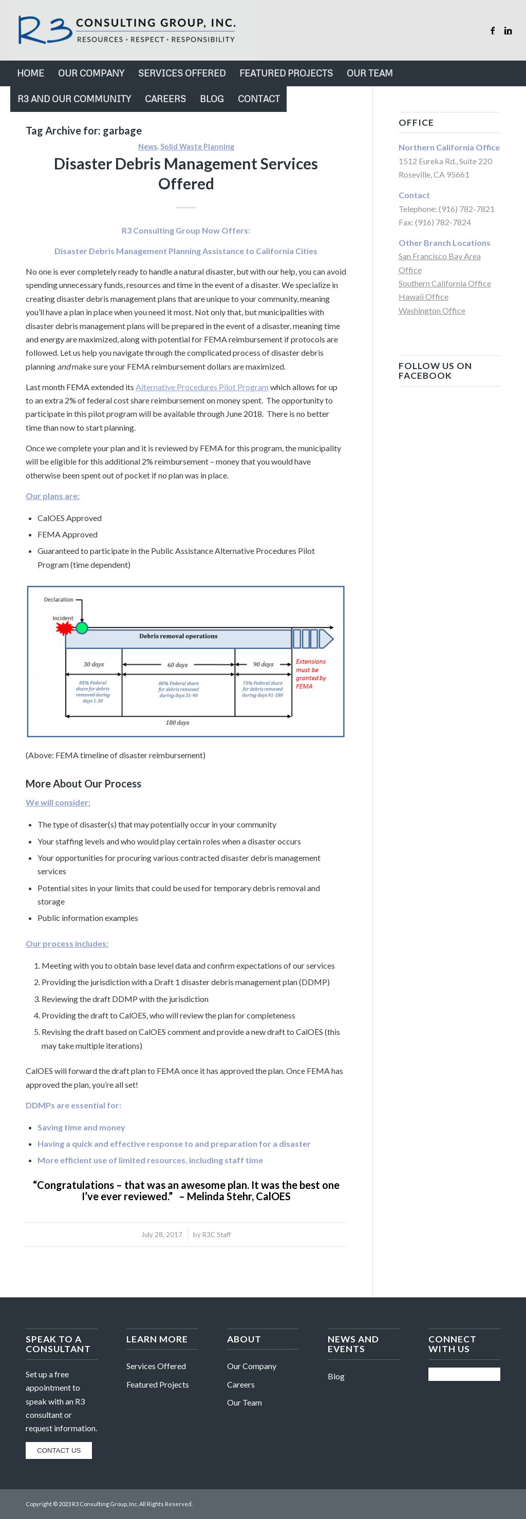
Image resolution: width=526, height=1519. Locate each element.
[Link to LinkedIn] (508, 30)
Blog (336, 1376)
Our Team (244, 1402)
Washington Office (432, 310)
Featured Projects (157, 1384)
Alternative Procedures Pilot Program (202, 387)
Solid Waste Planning (197, 146)
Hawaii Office (423, 296)
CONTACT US (59, 1450)
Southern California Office (445, 283)
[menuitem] (30, 73)
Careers (241, 1384)
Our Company (251, 1366)
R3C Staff (216, 1234)
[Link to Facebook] (492, 30)
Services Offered (156, 1366)
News (147, 146)
